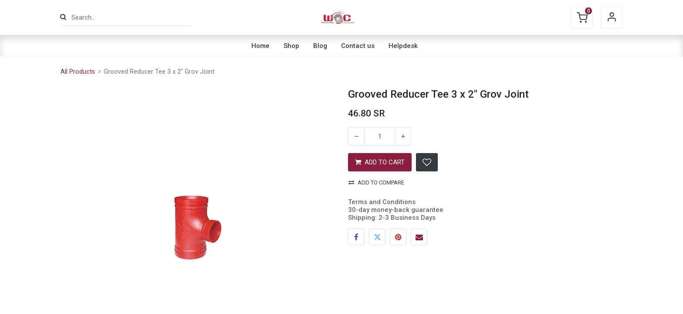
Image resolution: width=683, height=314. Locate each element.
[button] (427, 162)
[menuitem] (260, 46)
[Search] (63, 17)
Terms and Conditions (382, 202)
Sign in (611, 17)
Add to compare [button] (376, 182)
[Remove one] (356, 136)
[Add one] (403, 136)
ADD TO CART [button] (380, 162)
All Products (78, 71)
